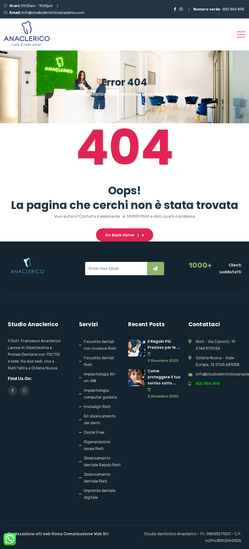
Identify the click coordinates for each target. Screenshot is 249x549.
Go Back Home (124, 235)
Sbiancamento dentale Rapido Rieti (102, 461)
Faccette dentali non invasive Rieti (100, 345)
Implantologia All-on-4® (100, 377)
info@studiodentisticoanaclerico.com (53, 12)
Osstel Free (94, 432)
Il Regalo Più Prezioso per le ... (164, 344)
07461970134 (208, 348)
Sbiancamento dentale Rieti (97, 477)
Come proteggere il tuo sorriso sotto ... (164, 377)
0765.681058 (227, 364)
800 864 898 (233, 9)
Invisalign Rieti (97, 406)
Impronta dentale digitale (100, 494)
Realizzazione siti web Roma (35, 534)
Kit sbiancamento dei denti (100, 419)
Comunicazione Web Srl (85, 534)
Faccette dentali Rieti (99, 361)
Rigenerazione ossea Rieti (97, 445)
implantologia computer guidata (100, 393)
